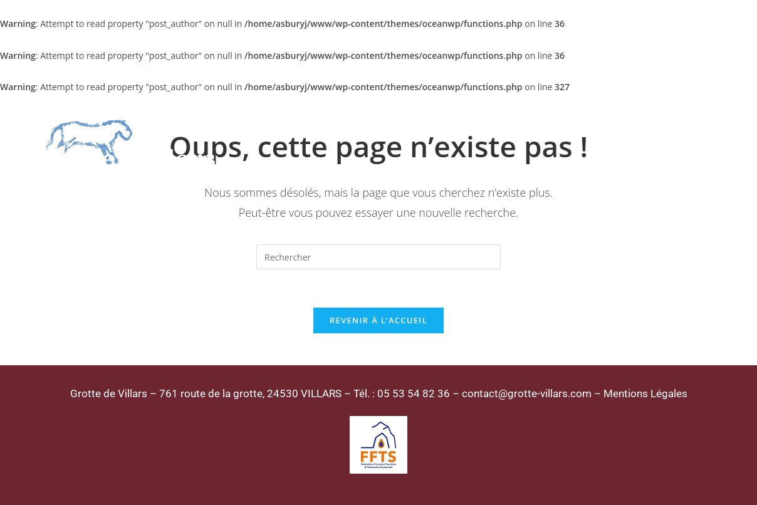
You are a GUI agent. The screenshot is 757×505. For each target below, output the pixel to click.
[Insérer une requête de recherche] (378, 256)
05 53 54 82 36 (413, 393)
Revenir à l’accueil (378, 320)
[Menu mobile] (699, 143)
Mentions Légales (645, 393)
